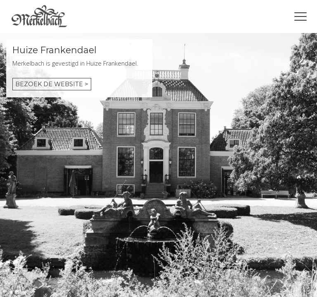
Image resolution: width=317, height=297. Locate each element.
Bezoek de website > (51, 84)
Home (39, 16)
